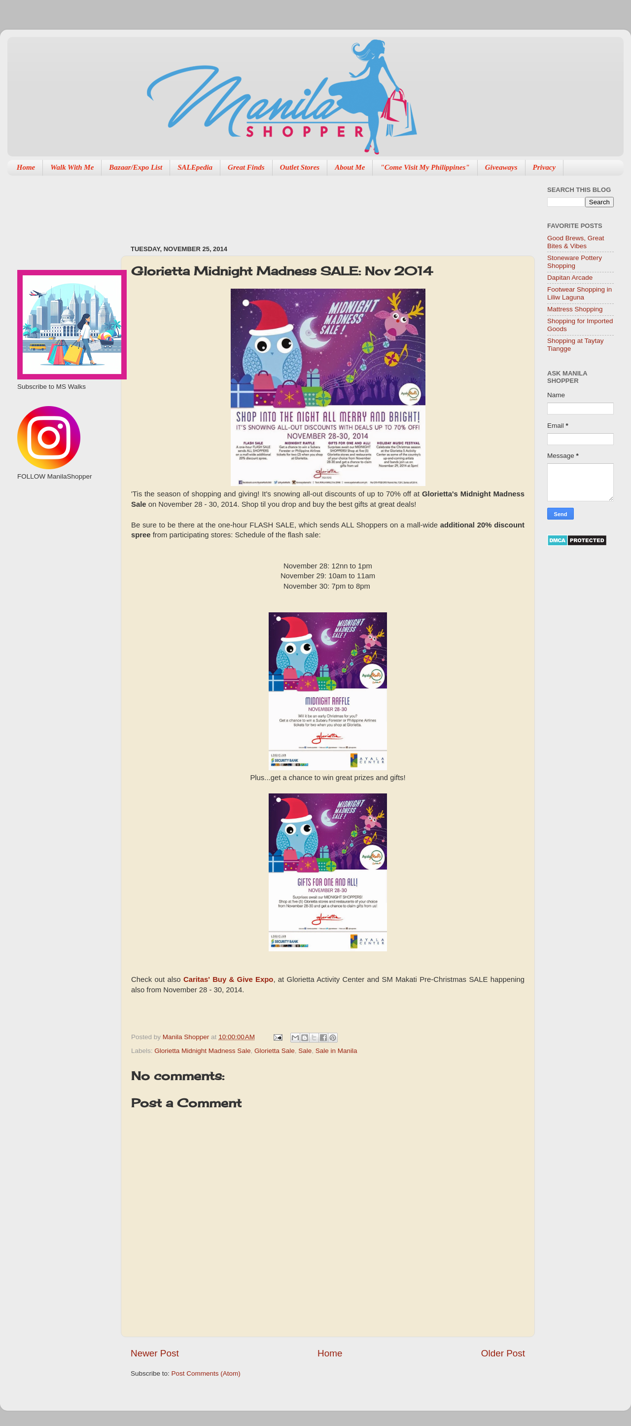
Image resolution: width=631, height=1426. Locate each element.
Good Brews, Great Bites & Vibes (575, 242)
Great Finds (246, 167)
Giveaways (501, 167)
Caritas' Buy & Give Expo (228, 979)
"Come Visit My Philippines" (424, 167)
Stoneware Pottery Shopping (574, 261)
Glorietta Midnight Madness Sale (202, 1050)
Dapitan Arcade (570, 277)
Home (26, 167)
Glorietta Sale (274, 1050)
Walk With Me (72, 167)
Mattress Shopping (575, 309)
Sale (305, 1050)
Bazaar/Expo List (135, 167)
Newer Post (155, 1353)
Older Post (503, 1353)
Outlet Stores (299, 167)
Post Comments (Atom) (206, 1373)
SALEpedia (194, 167)
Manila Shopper (187, 1037)
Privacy (544, 167)
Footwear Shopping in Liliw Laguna (579, 293)
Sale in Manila (336, 1050)
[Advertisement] (310, 205)
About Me (350, 167)
